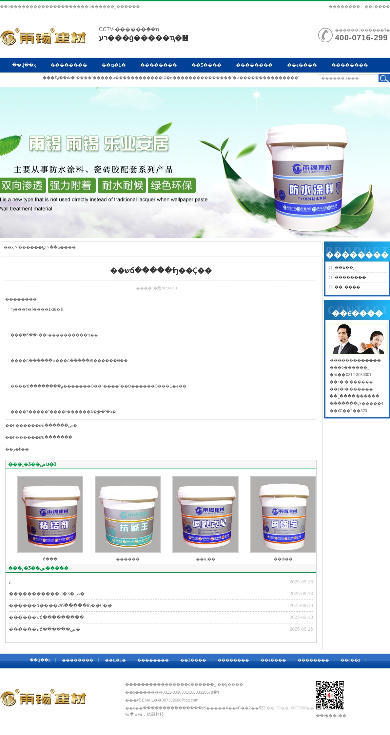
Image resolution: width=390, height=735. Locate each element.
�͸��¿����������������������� (10, 581)
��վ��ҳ (24, 65)
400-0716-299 (361, 37)
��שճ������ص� (54, 425)
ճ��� (33, 360)
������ (128, 559)
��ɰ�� (205, 559)
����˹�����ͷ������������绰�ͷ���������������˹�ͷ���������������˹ (187, 77)
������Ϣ (32, 247)
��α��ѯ (23, 79)
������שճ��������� (46, 617)
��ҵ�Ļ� (114, 65)
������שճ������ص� (44, 629)
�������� (344, 6)
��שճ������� (51, 437)
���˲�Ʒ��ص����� (38, 568)
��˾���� (347, 287)
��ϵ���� (377, 6)
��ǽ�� (283, 559)
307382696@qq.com (180, 700)
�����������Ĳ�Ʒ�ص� (47, 593)
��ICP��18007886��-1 (292, 708)
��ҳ (9, 247)
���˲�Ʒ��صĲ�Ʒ (32, 464)
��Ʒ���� (206, 65)
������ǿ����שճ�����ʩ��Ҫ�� (60, 605)
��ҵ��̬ (344, 267)
